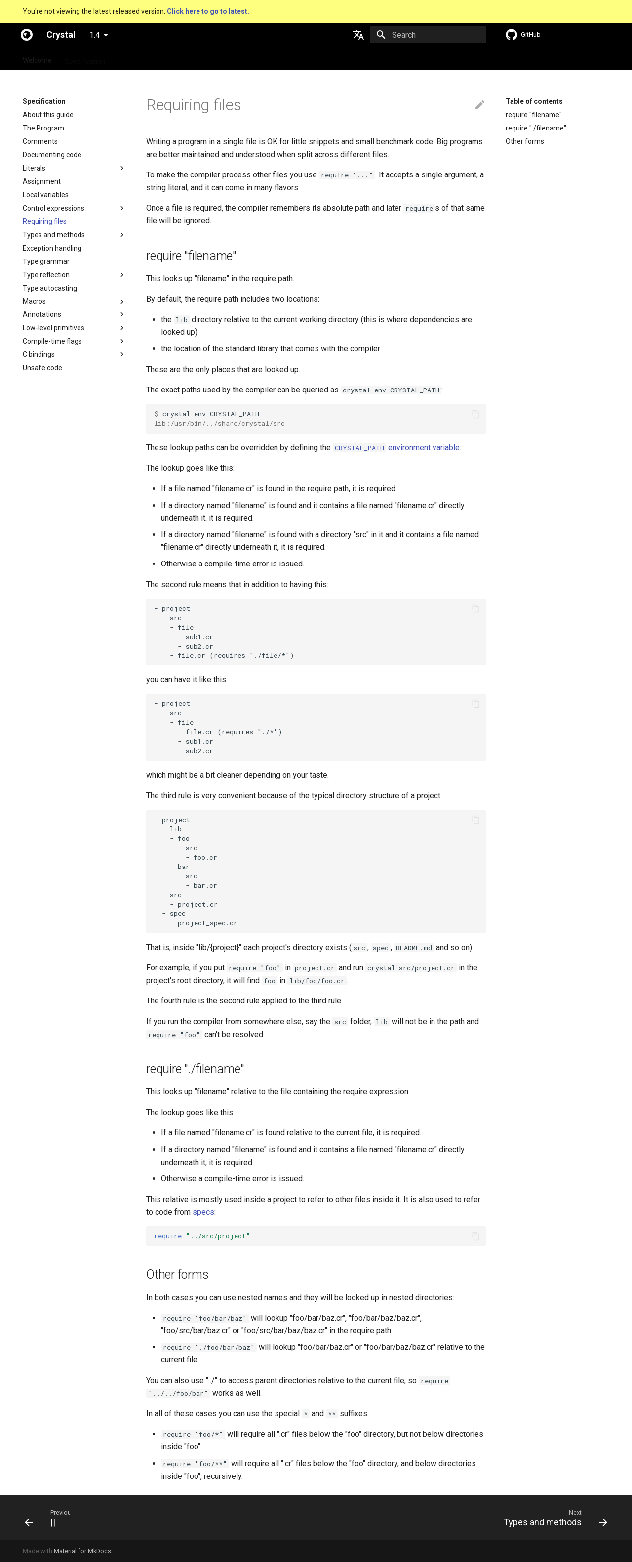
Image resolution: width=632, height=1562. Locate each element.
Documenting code (52, 155)
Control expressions (53, 208)
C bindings (39, 354)
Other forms (525, 141)
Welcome (37, 58)
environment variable (396, 447)
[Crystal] (27, 35)
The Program (43, 128)
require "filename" (534, 115)
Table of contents (534, 101)
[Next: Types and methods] (552, 1517)
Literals (34, 168)
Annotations (42, 314)
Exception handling (52, 248)
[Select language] (358, 34)
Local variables (46, 195)
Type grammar (46, 261)
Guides (128, 58)
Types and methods (54, 235)
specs (203, 1211)
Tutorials (165, 58)
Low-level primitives (53, 328)
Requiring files (45, 221)
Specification (85, 58)
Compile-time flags (52, 341)
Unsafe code (42, 368)
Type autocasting (50, 288)
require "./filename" (536, 128)
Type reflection (46, 275)
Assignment (42, 181)
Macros (34, 301)
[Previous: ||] (43, 1517)
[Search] (428, 34)
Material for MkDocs (82, 1551)
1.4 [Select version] (94, 35)
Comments (40, 141)
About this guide (48, 115)
